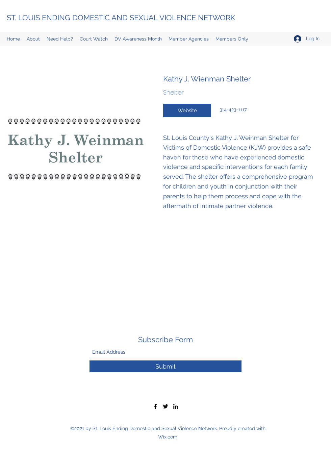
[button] (232, 39)
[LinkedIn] (175, 406)
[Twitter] (165, 406)
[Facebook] (155, 406)
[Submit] (165, 366)
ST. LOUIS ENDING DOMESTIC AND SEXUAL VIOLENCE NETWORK (121, 17)
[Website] (187, 110)
